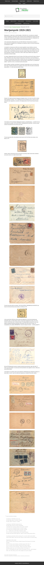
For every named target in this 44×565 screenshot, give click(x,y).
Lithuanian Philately (22, 10)
